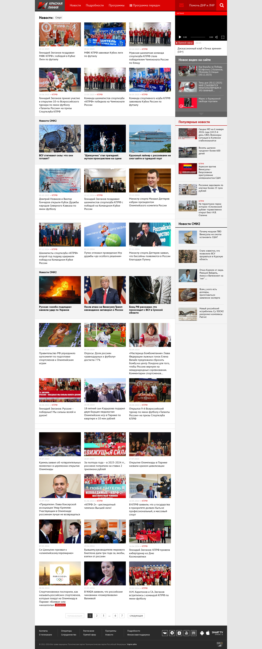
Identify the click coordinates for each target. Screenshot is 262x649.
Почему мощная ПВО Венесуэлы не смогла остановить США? (210, 234)
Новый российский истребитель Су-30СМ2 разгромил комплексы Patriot (212, 312)
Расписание (88, 631)
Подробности (95, 5)
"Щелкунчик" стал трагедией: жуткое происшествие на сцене (102, 157)
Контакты (43, 631)
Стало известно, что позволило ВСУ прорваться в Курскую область (211, 255)
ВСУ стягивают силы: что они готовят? (56, 157)
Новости (75, 5)
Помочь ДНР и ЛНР (202, 5)
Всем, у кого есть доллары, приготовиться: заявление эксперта (210, 293)
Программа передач (144, 5)
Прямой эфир (89, 635)
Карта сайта (132, 644)
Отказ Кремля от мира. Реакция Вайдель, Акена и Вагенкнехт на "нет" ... (211, 274)
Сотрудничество (68, 635)
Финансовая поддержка (138, 635)
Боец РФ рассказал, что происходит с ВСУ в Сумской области (146, 310)
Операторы (66, 631)
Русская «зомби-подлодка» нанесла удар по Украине (55, 308)
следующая (136, 615)
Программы (116, 5)
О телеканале (45, 635)
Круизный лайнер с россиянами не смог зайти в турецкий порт (150, 157)
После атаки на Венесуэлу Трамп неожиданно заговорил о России (103, 308)
